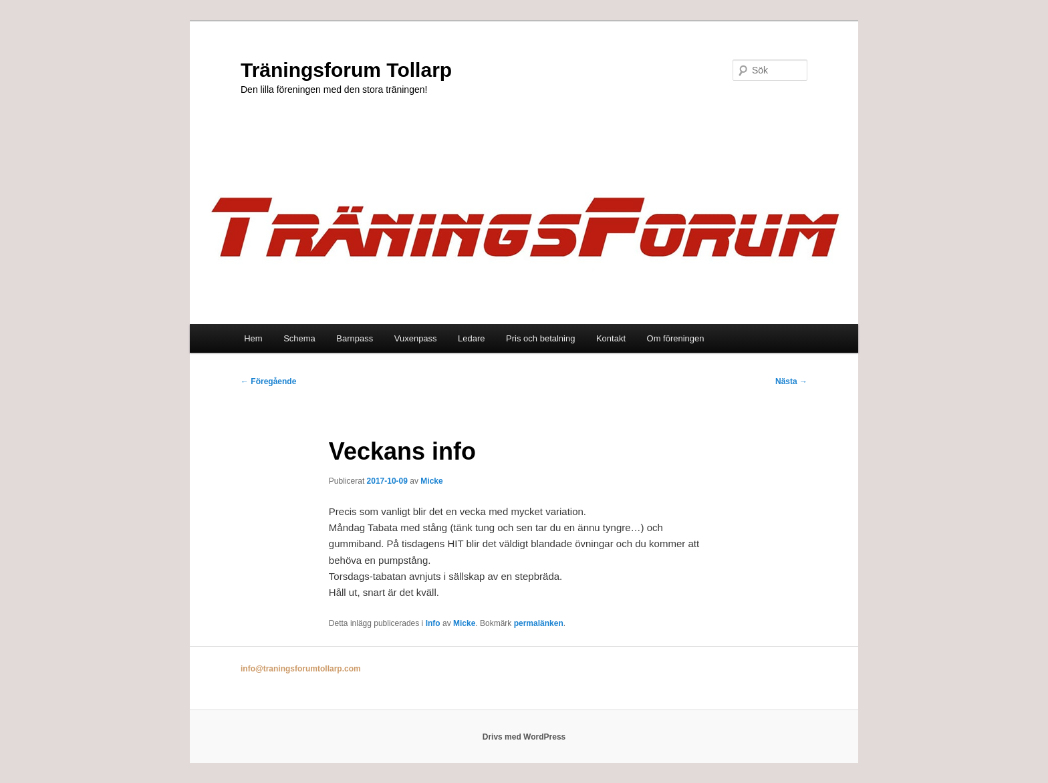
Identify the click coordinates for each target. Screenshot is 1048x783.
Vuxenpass (415, 338)
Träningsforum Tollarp (346, 70)
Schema (299, 338)
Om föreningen (675, 338)
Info (433, 623)
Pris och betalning (540, 338)
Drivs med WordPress (524, 737)
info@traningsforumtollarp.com (301, 668)
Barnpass (354, 338)
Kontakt (611, 338)
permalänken (538, 623)
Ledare (471, 338)
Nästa (791, 381)
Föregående (268, 381)
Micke (431, 481)
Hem (253, 338)
